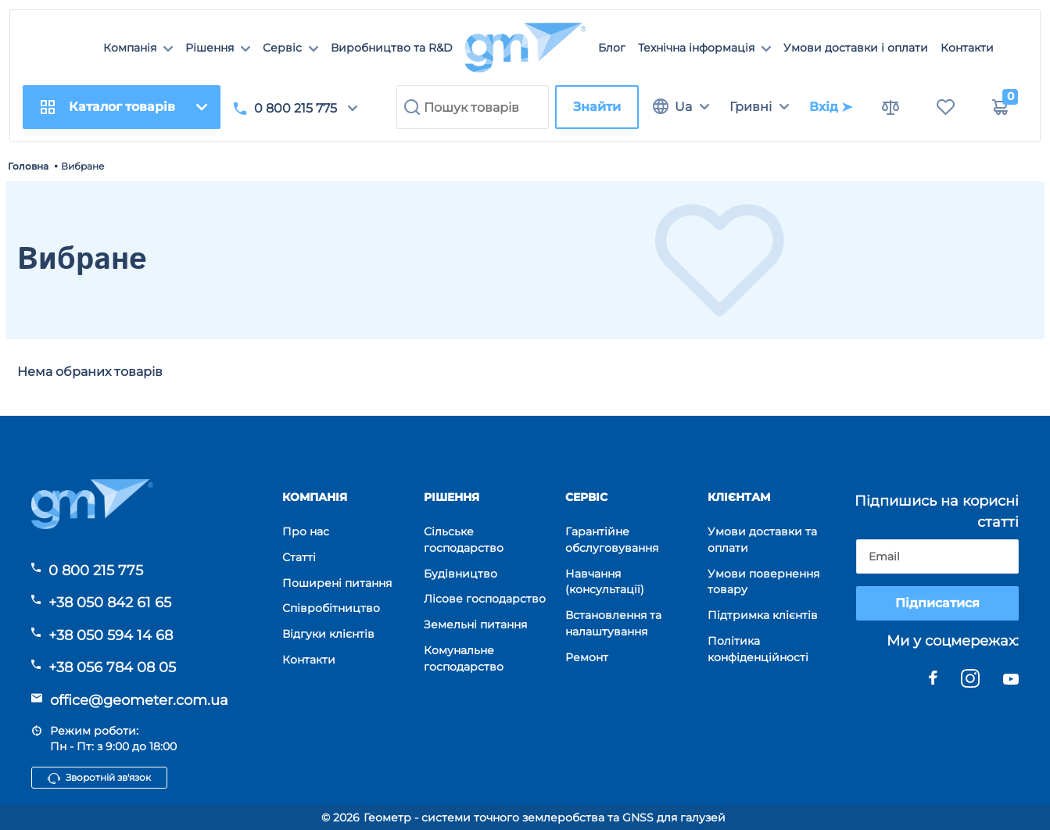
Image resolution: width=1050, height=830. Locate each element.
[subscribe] (937, 556)
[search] (472, 107)
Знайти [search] (597, 106)
